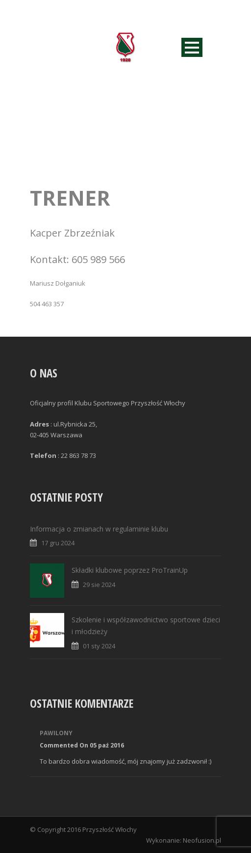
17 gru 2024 (58, 542)
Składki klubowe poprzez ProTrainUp (130, 570)
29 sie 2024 (99, 584)
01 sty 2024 (99, 645)
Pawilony (56, 733)
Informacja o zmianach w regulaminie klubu (99, 528)
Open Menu (191, 47)
